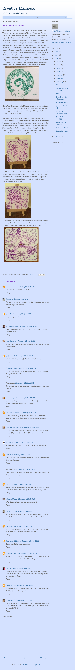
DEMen (8, 455)
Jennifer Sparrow (12, 413)
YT (57, 85)
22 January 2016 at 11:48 (23, 526)
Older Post (44, 658)
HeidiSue (9, 600)
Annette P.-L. (11, 442)
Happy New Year (62, 131)
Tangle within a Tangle (62, 89)
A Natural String (62, 102)
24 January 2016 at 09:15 (20, 568)
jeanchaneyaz (11, 398)
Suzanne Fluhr (11, 368)
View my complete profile (61, 43)
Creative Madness (19, 8)
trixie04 (9, 511)
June (59, 65)
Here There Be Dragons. (61, 98)
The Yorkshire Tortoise (61, 31)
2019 (57, 52)
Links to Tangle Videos (16, 17)
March (59, 75)
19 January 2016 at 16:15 (30, 427)
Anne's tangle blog (12, 326)
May (59, 68)
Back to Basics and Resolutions (62, 118)
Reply (8, 293)
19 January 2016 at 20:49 (21, 455)
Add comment (8, 616)
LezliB (8, 568)
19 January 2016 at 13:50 (24, 383)
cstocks (8, 484)
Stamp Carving (62, 17)
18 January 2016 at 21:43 (29, 326)
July (59, 61)
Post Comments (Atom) (31, 665)
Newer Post (8, 658)
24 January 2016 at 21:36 (23, 585)
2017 (57, 55)
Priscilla (9, 314)
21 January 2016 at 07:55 (22, 511)
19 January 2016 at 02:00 (24, 356)
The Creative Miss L (13, 427)
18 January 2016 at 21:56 (25, 341)
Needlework (52, 17)
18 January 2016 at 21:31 (21, 299)
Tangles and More (12, 541)
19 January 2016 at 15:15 (25, 398)
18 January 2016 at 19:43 (26, 287)
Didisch (8, 299)
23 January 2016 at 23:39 (27, 553)
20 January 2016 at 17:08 (25, 469)
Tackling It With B (62, 107)
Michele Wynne (11, 499)
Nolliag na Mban (62, 128)
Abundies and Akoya (61, 123)
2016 (57, 58)
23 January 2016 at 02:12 (29, 541)
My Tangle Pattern (40, 17)
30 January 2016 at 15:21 (22, 600)
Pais (57, 94)
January (60, 82)
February (60, 78)
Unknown (9, 356)
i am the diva (11, 341)
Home (5, 17)
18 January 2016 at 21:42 (22, 314)
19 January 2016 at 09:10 (26, 368)
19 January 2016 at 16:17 (25, 442)
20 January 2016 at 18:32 (21, 484)
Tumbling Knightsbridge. (62, 112)
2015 (57, 136)
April (59, 72)
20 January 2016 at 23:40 (28, 499)
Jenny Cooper (11, 287)
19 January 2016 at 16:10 (29, 413)
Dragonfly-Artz (11, 553)
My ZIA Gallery (29, 17)
